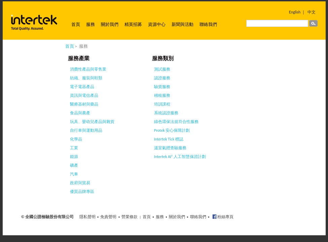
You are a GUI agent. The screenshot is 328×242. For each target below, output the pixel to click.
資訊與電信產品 (84, 95)
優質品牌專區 (82, 191)
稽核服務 (162, 95)
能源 (74, 156)
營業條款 (129, 216)
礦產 (74, 165)
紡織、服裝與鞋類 (86, 78)
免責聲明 (108, 216)
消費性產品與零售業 (88, 69)
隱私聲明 (87, 216)
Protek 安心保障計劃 (172, 130)
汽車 (74, 174)
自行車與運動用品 (86, 130)
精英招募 (133, 24)
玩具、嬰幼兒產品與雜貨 (92, 121)
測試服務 (162, 69)
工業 (74, 148)
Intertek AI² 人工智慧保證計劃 (180, 156)
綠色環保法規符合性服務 (176, 121)
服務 (90, 24)
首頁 (75, 24)
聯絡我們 (208, 24)
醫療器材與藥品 (84, 104)
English (294, 12)
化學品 (76, 139)
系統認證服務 (166, 113)
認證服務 (162, 78)
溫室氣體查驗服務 (170, 148)
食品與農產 (80, 113)
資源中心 (157, 24)
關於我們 (109, 24)
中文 (311, 12)
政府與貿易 (80, 182)
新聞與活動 (182, 24)
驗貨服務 (162, 86)
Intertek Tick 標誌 (168, 139)
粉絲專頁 (225, 216)
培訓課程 (162, 104)
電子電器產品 (82, 86)
